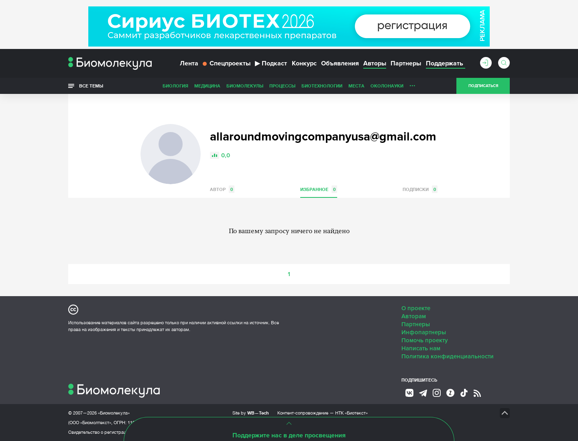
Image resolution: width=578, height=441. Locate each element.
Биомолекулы (244, 85)
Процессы (282, 85)
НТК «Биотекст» (351, 413)
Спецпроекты (226, 63)
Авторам (413, 316)
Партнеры (406, 63)
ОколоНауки (386, 85)
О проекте (415, 308)
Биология (175, 85)
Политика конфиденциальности (447, 356)
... (412, 83)
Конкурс (304, 63)
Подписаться (483, 85)
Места (356, 85)
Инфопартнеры (423, 332)
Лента (189, 63)
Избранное (318, 189)
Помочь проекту (424, 340)
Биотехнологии (321, 85)
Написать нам (420, 348)
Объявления (340, 63)
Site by (250, 412)
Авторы (374, 63)
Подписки (420, 189)
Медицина (207, 85)
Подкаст (271, 63)
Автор (222, 189)
